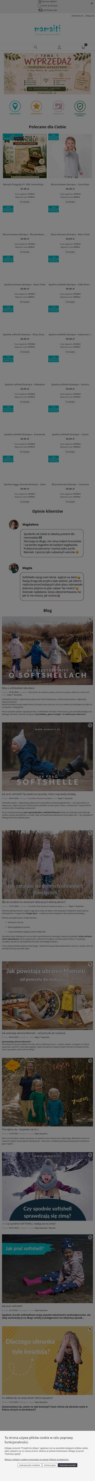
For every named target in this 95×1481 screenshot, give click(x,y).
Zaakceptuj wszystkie (68, 1465)
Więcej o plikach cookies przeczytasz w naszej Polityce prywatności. (37, 1459)
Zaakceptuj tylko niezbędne (29, 1465)
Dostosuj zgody (50, 1465)
